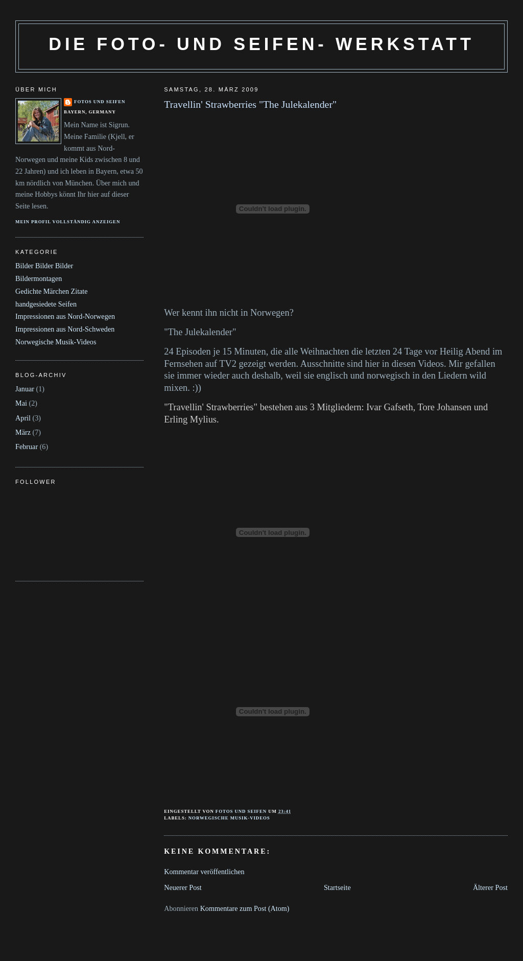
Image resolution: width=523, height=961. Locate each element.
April (23, 418)
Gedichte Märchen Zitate (51, 291)
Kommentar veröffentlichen (204, 872)
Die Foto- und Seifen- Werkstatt (261, 44)
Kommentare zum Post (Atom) (245, 908)
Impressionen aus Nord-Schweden (64, 329)
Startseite (337, 887)
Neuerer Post (183, 887)
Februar (26, 446)
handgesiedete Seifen (46, 304)
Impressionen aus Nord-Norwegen (65, 316)
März (23, 432)
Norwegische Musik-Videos (229, 818)
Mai (21, 403)
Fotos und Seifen (99, 101)
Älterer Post (490, 887)
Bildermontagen (38, 278)
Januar (24, 389)
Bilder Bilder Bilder (44, 266)
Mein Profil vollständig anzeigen (67, 221)
